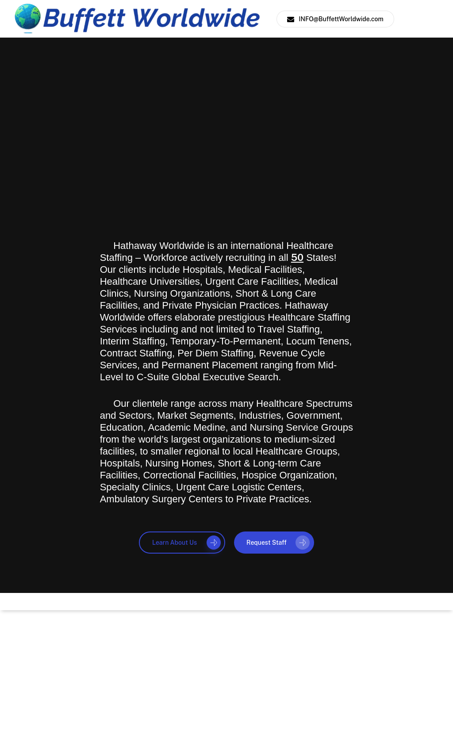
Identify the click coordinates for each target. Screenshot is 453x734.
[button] (182, 542)
